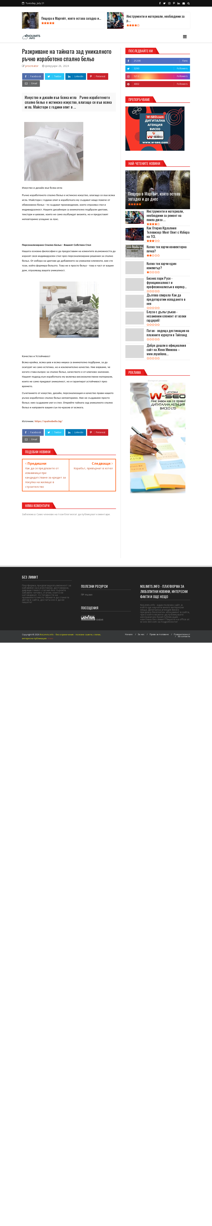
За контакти (184, 636)
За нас (141, 634)
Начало (129, 634)
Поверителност (182, 634)
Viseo (50, 638)
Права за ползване (159, 634)
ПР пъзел (87, 594)
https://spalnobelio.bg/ (49, 421)
